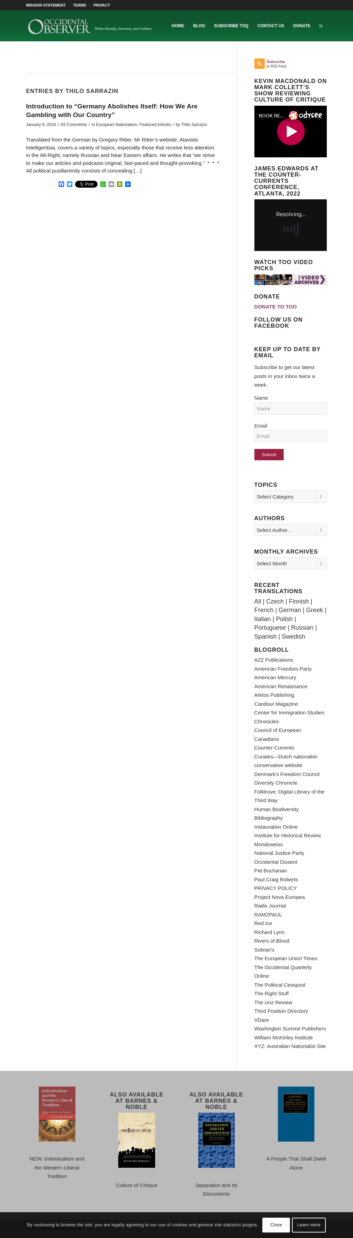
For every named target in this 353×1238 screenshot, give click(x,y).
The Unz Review (273, 1002)
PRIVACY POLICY (275, 888)
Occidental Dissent (275, 862)
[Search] (321, 26)
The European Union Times (285, 958)
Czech (275, 601)
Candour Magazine (276, 704)
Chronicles (266, 721)
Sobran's (264, 950)
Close (276, 1225)
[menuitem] (48, 5)
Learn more (309, 1225)
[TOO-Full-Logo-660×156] (90, 26)
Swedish (293, 636)
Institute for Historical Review (287, 835)
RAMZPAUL (268, 914)
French (264, 610)
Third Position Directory (281, 1011)
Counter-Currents (274, 748)
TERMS (80, 5)
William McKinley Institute (283, 1037)
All (257, 601)
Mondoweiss (268, 844)
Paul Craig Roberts (276, 879)
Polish (284, 619)
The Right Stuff (271, 993)
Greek (314, 610)
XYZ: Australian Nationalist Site (290, 1046)
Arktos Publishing (274, 695)
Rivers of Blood (272, 941)
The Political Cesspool (279, 985)
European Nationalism (116, 124)
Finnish (299, 601)
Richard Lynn (269, 932)
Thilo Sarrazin (194, 124)
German (290, 610)
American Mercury (275, 677)
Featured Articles (155, 124)
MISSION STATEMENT (46, 5)
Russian (302, 627)
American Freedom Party (283, 669)
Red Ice (263, 923)
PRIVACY (101, 5)
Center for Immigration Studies (289, 712)
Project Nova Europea (279, 897)
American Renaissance (280, 686)
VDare (261, 1020)
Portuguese (270, 627)
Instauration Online (276, 827)
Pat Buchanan (270, 870)
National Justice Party (279, 853)
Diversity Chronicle (275, 783)
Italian (262, 619)
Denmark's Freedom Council (287, 774)
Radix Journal (270, 906)
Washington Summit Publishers (290, 1028)
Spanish (265, 636)
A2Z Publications (273, 660)
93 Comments (74, 124)
